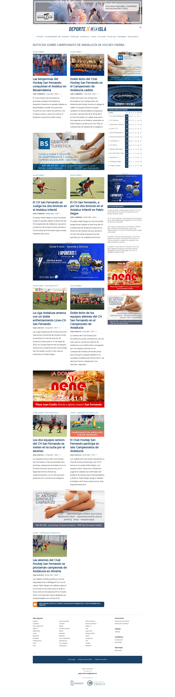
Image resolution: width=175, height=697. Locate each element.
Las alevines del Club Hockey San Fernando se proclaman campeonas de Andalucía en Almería (50, 565)
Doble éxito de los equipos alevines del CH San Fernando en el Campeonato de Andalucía (86, 320)
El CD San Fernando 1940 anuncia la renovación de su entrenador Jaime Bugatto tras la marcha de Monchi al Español (125, 220)
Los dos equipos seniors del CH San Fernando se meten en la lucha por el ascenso (49, 445)
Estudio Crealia (96, 683)
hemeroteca (79, 604)
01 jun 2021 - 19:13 (90, 331)
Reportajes (119, 647)
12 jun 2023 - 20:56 (54, 94)
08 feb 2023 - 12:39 (53, 214)
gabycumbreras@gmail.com (87, 673)
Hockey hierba (38, 52)
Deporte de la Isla (87, 29)
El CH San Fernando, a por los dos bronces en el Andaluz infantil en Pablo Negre (86, 207)
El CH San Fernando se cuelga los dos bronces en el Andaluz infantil (50, 206)
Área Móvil (77, 683)
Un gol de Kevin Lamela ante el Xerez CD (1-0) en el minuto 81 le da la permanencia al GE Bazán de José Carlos (124, 212)
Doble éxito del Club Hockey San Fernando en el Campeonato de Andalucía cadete (86, 84)
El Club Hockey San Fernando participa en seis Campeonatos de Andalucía (84, 445)
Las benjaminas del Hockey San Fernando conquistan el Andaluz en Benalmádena (49, 84)
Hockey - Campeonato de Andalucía (46, 533)
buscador (140, 27)
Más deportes (38, 618)
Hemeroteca (119, 618)
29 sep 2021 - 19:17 (53, 328)
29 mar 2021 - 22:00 (53, 575)
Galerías (118, 629)
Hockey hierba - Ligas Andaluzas (45, 286)
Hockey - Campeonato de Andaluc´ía (83, 413)
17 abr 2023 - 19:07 (91, 94)
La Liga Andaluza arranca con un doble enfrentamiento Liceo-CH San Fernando (49, 318)
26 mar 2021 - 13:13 (90, 455)
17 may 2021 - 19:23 (53, 455)
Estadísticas (119, 637)
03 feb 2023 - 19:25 (91, 217)
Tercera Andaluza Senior (118, 110)
